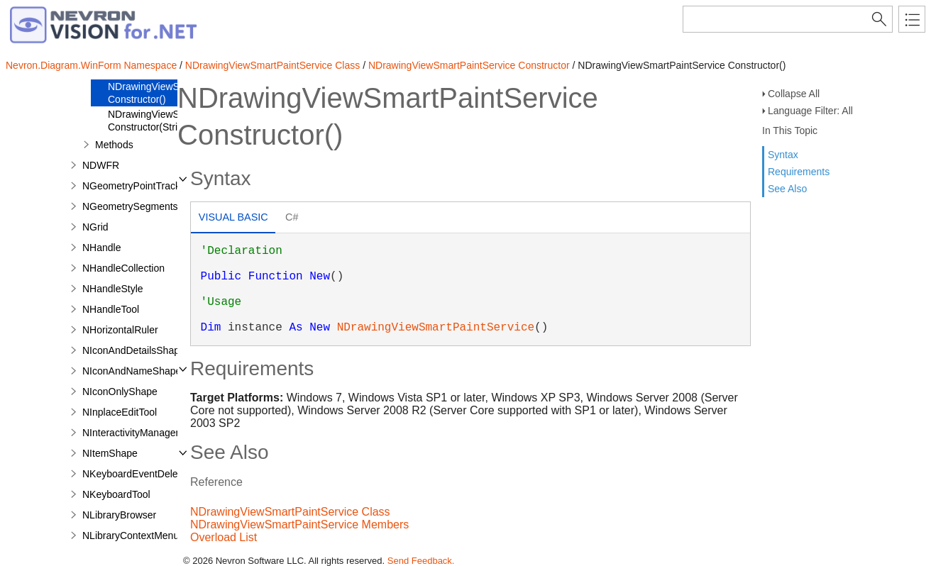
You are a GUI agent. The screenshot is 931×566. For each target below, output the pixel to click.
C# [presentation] (291, 217)
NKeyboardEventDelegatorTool (150, 473)
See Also (787, 188)
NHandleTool (110, 309)
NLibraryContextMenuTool (139, 535)
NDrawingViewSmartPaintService (435, 327)
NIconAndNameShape (131, 371)
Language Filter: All (810, 110)
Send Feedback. (421, 560)
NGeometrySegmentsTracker (146, 206)
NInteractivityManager (130, 432)
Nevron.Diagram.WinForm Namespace (91, 65)
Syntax (783, 154)
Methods (114, 144)
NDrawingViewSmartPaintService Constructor (469, 65)
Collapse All (794, 93)
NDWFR (100, 165)
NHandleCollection (123, 268)
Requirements (799, 171)
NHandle (101, 247)
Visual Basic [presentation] (233, 217)
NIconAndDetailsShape (133, 350)
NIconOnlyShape (120, 391)
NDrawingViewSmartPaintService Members (299, 524)
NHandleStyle (112, 288)
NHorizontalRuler (120, 329)
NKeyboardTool (116, 494)
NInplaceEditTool (119, 412)
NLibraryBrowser (119, 515)
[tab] (233, 218)
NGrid (95, 227)
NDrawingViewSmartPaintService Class (272, 65)
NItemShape (110, 453)
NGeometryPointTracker (135, 186)
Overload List (223, 537)
